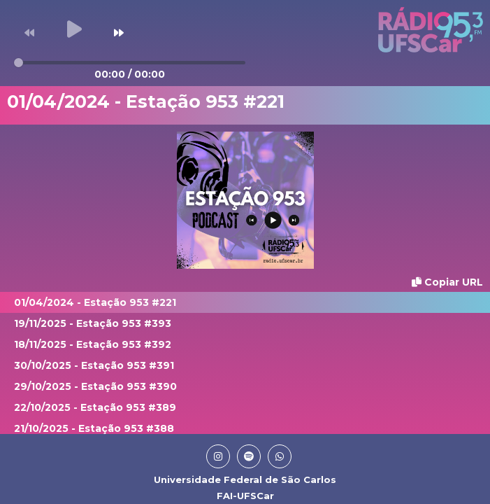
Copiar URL (447, 282)
